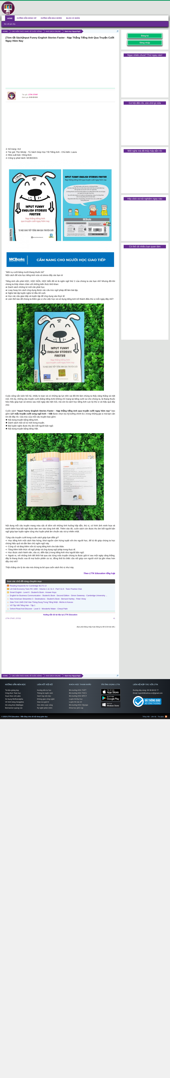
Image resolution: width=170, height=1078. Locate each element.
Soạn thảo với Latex (13, 696)
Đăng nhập (145, 42)
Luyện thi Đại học (76, 699)
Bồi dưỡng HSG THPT (77, 690)
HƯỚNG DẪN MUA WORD (51, 18)
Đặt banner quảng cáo (13, 708)
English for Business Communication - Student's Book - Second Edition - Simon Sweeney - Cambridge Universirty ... (58, 595)
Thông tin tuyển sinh (45, 693)
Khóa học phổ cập (76, 708)
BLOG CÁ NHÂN (73, 18)
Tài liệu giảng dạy (12, 690)
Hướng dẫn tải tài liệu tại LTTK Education (60, 615)
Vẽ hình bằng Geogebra (14, 702)
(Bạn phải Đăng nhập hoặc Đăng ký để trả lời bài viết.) (96, 627)
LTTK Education (48, 715)
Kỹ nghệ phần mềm (44, 708)
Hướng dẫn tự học (44, 690)
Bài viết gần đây (9, 24)
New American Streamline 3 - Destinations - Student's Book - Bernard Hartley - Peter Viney (48, 599)
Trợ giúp (161, 716)
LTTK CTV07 (33, 94)
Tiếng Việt (146, 716)
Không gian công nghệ (45, 699)
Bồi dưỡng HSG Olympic (78, 705)
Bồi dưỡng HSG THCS (78, 693)
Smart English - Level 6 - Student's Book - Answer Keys (33, 592)
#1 (114, 618)
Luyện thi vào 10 (75, 702)
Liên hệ (153, 716)
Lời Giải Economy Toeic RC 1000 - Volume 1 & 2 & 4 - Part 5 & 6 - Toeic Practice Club (46, 589)
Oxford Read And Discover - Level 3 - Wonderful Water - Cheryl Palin (39, 609)
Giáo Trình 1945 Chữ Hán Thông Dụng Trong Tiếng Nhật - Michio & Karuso (41, 602)
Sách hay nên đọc (44, 696)
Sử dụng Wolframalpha (14, 699)
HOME (9, 18)
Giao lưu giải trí (43, 702)
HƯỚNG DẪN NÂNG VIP (26, 18)
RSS (166, 717)
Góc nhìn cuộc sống (45, 705)
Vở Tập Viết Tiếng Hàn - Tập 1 (22, 605)
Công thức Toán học (13, 693)
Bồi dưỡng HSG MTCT (78, 696)
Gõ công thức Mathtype (14, 705)
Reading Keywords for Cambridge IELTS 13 (28, 586)
